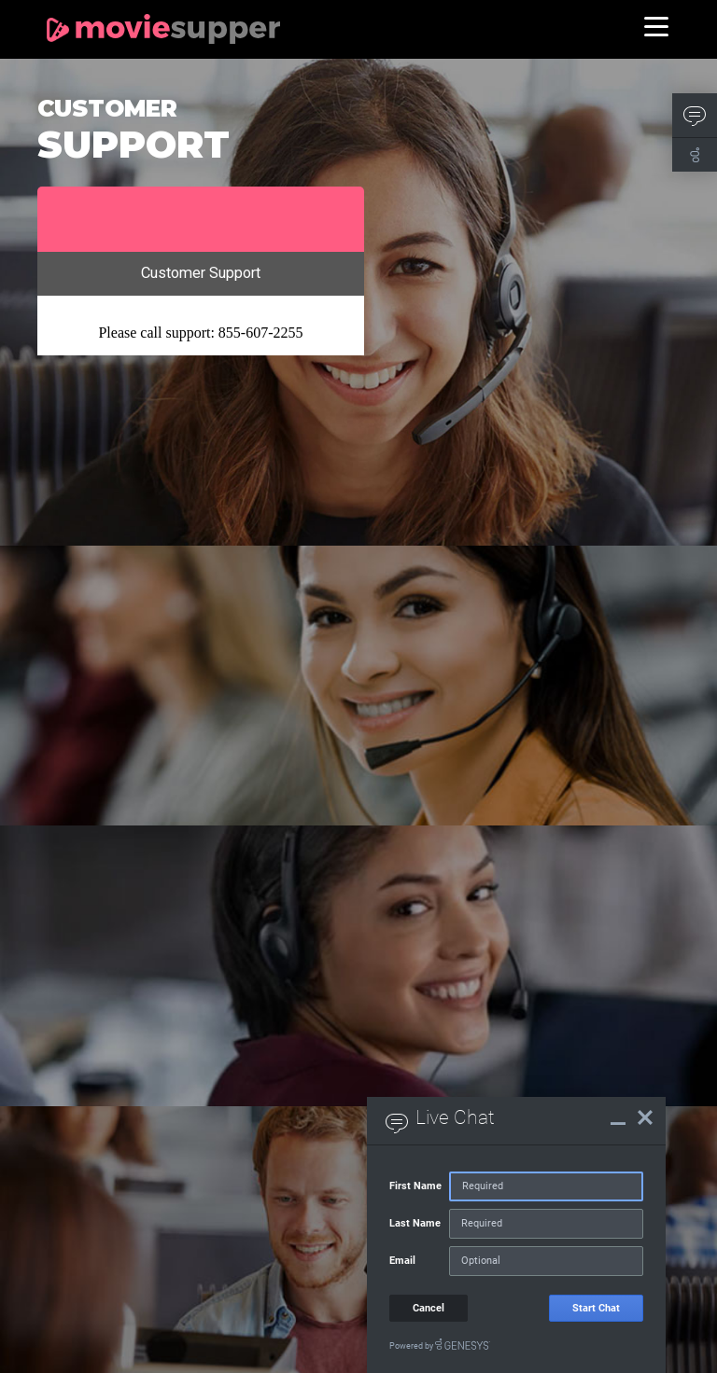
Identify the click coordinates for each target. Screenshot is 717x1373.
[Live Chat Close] (645, 1117)
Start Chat (596, 1308)
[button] (694, 115)
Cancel (428, 1308)
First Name (415, 1186)
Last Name (415, 1223)
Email (402, 1261)
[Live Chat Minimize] (618, 1117)
